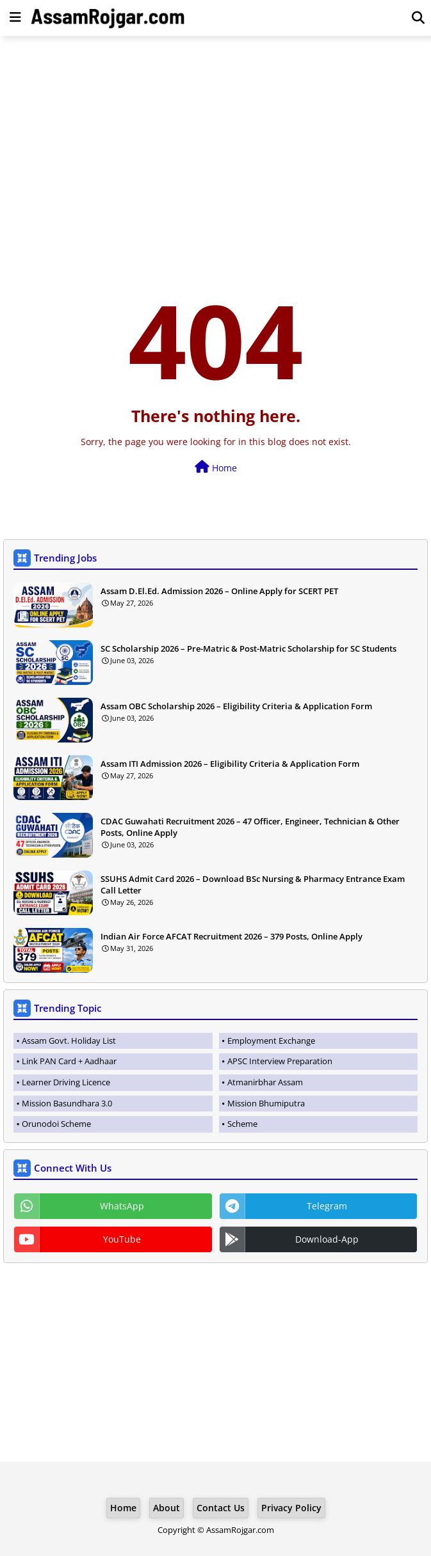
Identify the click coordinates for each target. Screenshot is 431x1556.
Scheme (242, 1123)
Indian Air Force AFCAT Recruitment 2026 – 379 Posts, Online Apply (231, 936)
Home (216, 467)
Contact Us (221, 1508)
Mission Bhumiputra (266, 1103)
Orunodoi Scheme (56, 1123)
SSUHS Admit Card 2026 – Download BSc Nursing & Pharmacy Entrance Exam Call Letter (253, 884)
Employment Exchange (271, 1040)
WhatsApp (122, 1206)
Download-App (327, 1239)
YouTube (122, 1239)
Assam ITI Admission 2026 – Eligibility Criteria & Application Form (230, 763)
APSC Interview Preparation (279, 1061)
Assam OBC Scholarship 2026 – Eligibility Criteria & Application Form (236, 706)
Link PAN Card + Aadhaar (69, 1061)
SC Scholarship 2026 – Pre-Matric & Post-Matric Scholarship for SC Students (248, 648)
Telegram (327, 1206)
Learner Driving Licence (66, 1082)
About (166, 1508)
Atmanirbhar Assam (265, 1082)
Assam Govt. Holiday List (69, 1040)
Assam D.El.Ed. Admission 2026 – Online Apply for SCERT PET (219, 591)
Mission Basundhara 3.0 (67, 1103)
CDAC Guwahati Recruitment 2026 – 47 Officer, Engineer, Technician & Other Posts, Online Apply (250, 826)
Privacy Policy (291, 1508)
